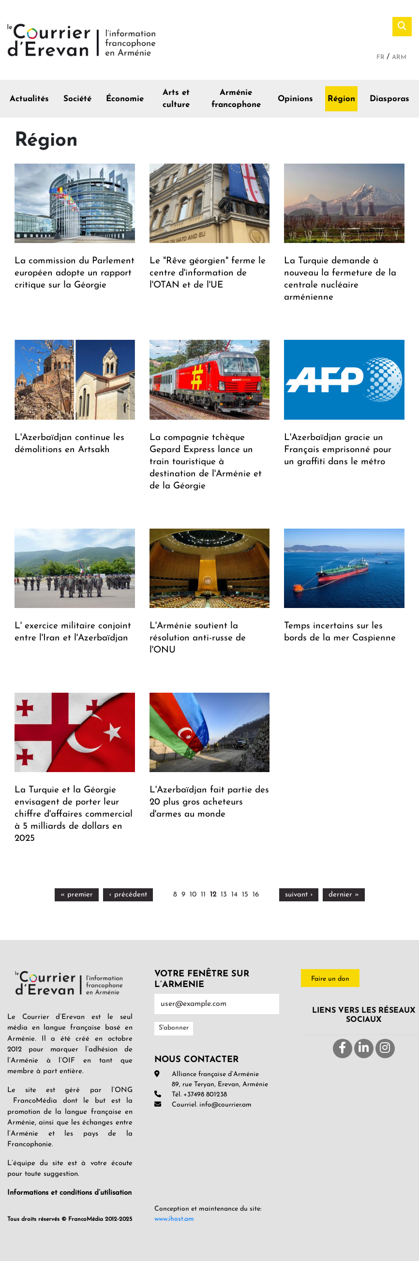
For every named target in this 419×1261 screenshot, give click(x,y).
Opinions (295, 99)
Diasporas (389, 99)
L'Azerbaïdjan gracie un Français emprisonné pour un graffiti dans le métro (337, 450)
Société (77, 99)
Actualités (29, 99)
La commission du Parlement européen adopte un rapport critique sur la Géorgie (75, 273)
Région (341, 99)
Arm (399, 57)
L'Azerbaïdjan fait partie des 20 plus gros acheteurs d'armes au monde (209, 802)
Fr (381, 57)
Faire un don (330, 979)
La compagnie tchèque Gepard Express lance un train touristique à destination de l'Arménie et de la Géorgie (206, 462)
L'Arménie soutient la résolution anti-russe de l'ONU (198, 638)
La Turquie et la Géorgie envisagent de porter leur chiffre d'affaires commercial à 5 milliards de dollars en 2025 (74, 814)
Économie (125, 99)
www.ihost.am (174, 1219)
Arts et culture (176, 99)
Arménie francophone (236, 99)
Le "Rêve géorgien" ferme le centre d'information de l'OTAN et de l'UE (208, 273)
